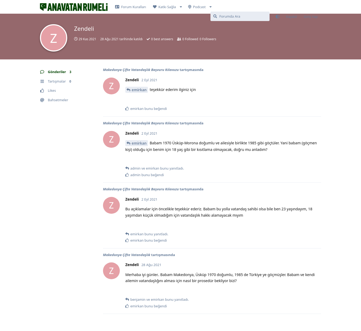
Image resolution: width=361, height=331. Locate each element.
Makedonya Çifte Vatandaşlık (126, 254)
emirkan (139, 89)
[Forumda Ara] (240, 16)
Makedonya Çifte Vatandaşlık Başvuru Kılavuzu (141, 69)
